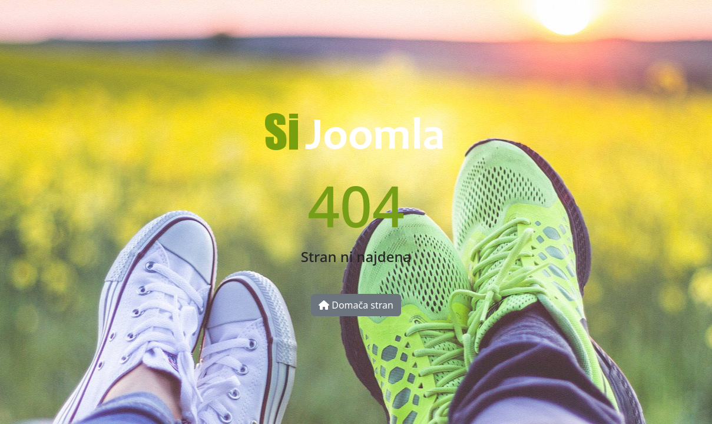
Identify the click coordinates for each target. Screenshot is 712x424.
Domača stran (356, 305)
